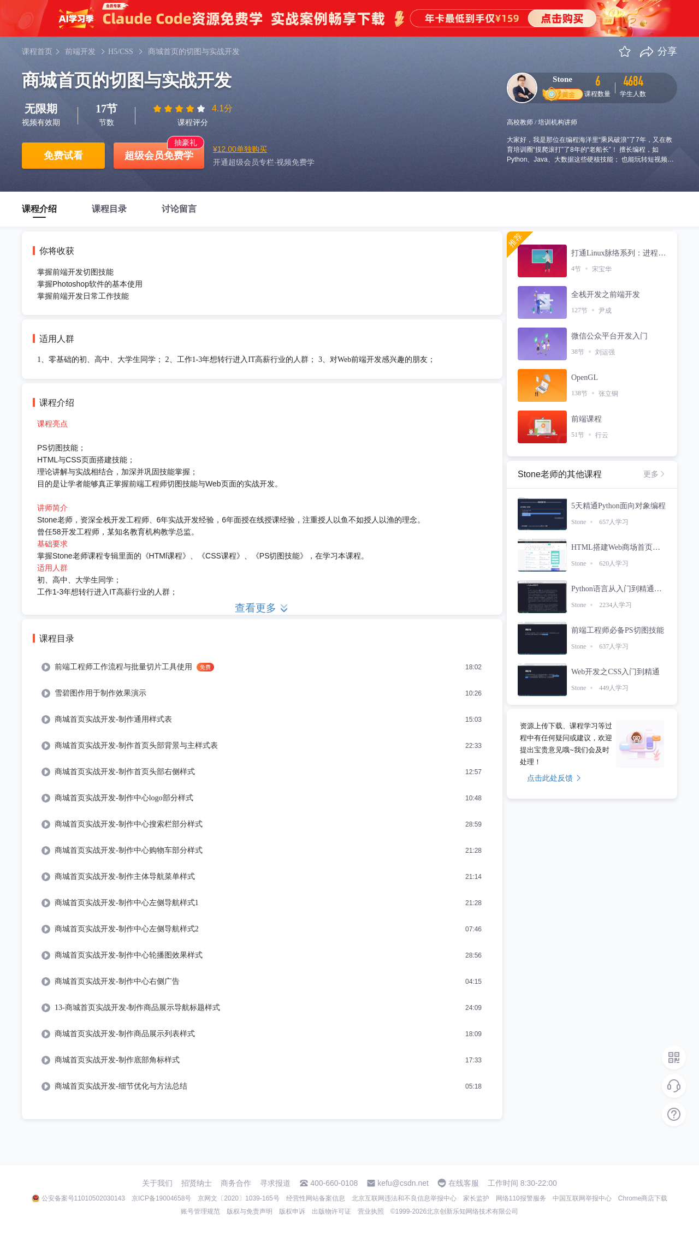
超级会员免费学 (159, 155)
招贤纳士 (196, 1183)
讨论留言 (179, 208)
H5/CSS (120, 51)
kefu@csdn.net (403, 1183)
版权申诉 (292, 1211)
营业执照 (371, 1211)
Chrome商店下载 (643, 1198)
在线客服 (463, 1183)
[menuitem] (262, 667)
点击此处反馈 (554, 778)
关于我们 (157, 1183)
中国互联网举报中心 (582, 1198)
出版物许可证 (331, 1211)
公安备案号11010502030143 (83, 1198)
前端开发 (80, 51)
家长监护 (476, 1198)
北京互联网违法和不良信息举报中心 (404, 1198)
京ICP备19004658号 (161, 1198)
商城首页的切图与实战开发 (194, 51)
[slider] (180, 108)
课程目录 (109, 208)
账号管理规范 (200, 1211)
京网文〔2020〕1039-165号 (238, 1198)
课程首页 (37, 51)
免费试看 (63, 155)
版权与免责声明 (250, 1211)
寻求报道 (275, 1183)
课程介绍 (39, 208)
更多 (654, 474)
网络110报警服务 (521, 1198)
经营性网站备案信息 (315, 1198)
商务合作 (236, 1183)
